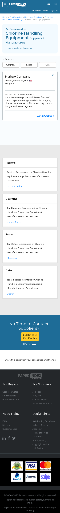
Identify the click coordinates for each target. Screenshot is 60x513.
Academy (37, 429)
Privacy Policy (39, 440)
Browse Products (10, 399)
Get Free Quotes (39, 10)
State (29, 64)
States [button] (9, 234)
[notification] (48, 4)
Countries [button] (11, 198)
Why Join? (37, 396)
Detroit (10, 294)
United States (14, 222)
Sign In (54, 10)
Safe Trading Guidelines (43, 421)
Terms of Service (40, 433)
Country (10, 64)
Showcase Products (42, 403)
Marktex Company (17, 76)
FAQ (4, 421)
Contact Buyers (40, 399)
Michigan (12, 258)
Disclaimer (37, 436)
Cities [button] (9, 270)
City (47, 64)
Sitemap (6, 425)
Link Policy (37, 448)
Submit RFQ (30, 336)
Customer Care (9, 429)
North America (14, 186)
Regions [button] (10, 162)
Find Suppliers (9, 396)
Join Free (36, 392)
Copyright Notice (40, 444)
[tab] (30, 163)
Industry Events (40, 425)
